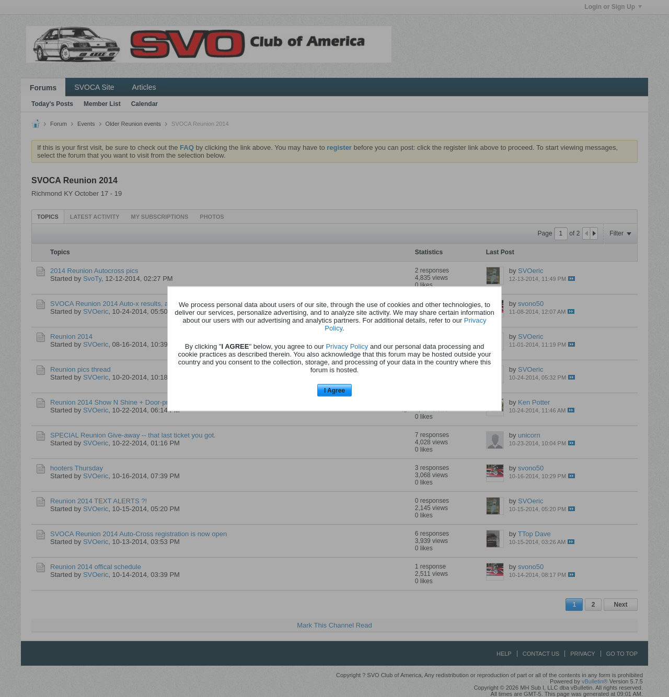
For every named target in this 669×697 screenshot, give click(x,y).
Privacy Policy (347, 346)
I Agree (334, 390)
